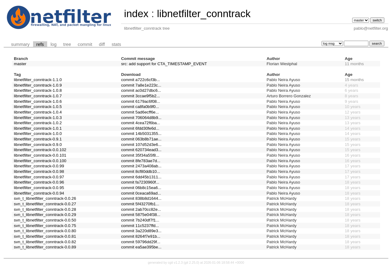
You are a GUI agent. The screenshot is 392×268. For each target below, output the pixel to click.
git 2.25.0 (191, 262)
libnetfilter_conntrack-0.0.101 (40, 155)
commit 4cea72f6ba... (140, 123)
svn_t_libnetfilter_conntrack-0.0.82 (45, 242)
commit (85, 44)
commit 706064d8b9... (141, 117)
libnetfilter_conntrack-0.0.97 (39, 177)
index (136, 13)
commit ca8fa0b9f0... (140, 106)
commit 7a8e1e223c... (141, 85)
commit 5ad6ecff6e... (140, 112)
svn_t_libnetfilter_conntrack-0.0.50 (45, 220)
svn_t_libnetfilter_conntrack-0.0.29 (45, 214)
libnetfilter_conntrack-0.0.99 (39, 166)
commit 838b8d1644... (141, 198)
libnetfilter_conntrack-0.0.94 (39, 193)
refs (40, 44)
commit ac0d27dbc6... (141, 90)
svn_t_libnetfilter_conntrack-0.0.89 (45, 247)
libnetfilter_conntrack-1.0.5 (38, 106)
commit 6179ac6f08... (140, 101)
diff (102, 44)
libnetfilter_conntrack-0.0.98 (39, 171)
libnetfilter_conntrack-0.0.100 (40, 160)
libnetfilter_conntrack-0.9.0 (38, 144)
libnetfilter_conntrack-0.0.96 (39, 182)
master (20, 63)
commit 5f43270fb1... (140, 204)
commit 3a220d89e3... (141, 231)
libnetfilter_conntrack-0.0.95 (39, 187)
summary (20, 44)
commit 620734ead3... (141, 149)
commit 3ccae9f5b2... (140, 96)
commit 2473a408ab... (141, 166)
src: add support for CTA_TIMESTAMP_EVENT (164, 63)
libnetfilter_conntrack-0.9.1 (38, 139)
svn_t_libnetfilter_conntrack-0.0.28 (45, 209)
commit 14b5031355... (141, 133)
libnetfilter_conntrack (204, 13)
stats (116, 44)
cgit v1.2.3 (175, 262)
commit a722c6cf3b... (140, 79)
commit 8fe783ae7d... (140, 160)
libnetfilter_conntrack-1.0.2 (38, 123)
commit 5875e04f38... (140, 214)
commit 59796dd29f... (140, 242)
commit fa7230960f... (140, 182)
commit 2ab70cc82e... (141, 209)
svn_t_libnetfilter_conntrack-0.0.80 (45, 231)
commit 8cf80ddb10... (140, 171)
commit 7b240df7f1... (140, 220)
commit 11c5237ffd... (140, 225)
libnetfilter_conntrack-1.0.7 (38, 96)
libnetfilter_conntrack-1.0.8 (38, 90)
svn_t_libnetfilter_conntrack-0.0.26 (45, 198)
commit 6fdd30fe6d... (140, 128)
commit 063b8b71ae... (141, 139)
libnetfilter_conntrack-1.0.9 (38, 85)
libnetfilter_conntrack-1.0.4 (38, 112)
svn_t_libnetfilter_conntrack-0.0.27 (45, 204)
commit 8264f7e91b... (140, 236)
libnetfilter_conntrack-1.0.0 (38, 133)
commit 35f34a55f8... (140, 155)
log (54, 44)
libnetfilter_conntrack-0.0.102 (40, 149)
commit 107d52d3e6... (141, 144)
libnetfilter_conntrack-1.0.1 (38, 128)
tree (67, 44)
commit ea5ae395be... (141, 247)
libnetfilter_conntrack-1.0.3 (38, 117)
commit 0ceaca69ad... (141, 193)
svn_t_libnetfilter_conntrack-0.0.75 (45, 225)
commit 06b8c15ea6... (141, 187)
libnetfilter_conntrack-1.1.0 (38, 79)
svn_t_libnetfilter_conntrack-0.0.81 (45, 236)
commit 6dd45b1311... (141, 177)
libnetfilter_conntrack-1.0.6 (38, 101)
